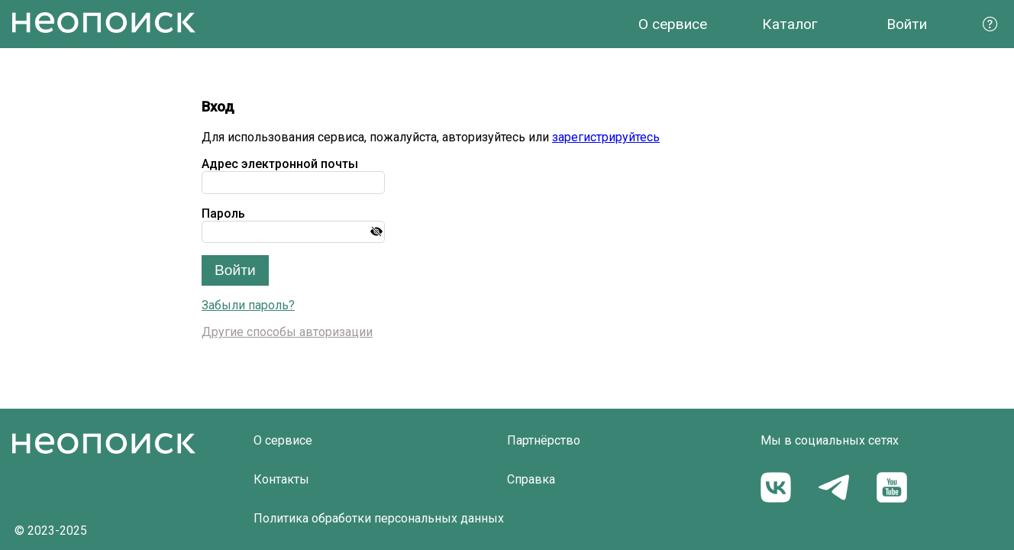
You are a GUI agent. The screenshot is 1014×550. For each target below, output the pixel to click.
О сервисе (672, 24)
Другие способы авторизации (287, 332)
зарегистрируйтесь (606, 137)
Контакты (281, 479)
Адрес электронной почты (280, 164)
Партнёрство (543, 440)
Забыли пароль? (248, 305)
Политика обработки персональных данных (378, 518)
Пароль (223, 213)
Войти (906, 24)
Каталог (790, 24)
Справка (531, 479)
